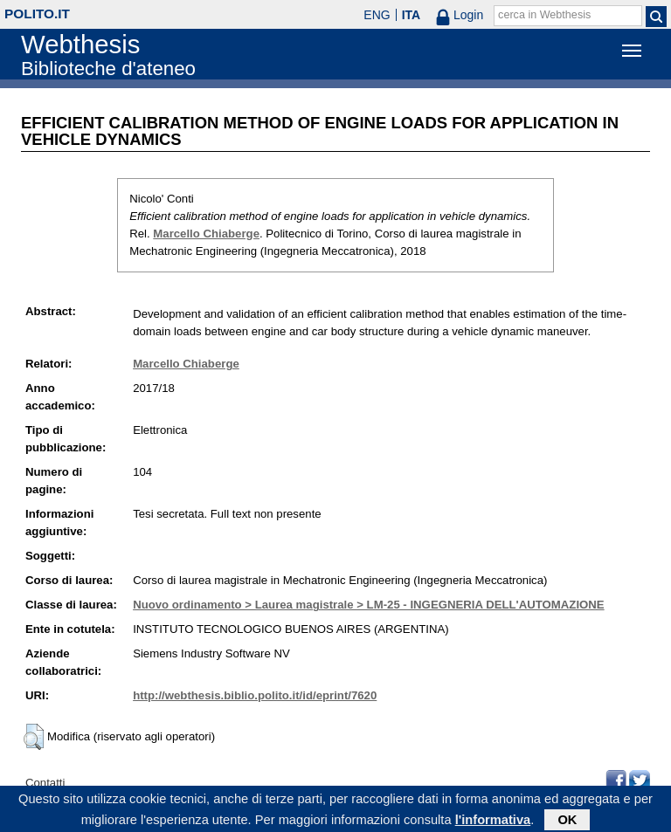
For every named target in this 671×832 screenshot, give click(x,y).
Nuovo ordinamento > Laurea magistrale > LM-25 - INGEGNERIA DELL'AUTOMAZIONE (369, 604)
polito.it (37, 13)
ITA (411, 15)
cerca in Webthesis (544, 15)
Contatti (45, 782)
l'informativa (493, 822)
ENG (376, 15)
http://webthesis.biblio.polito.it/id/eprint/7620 (255, 695)
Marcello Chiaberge (206, 233)
